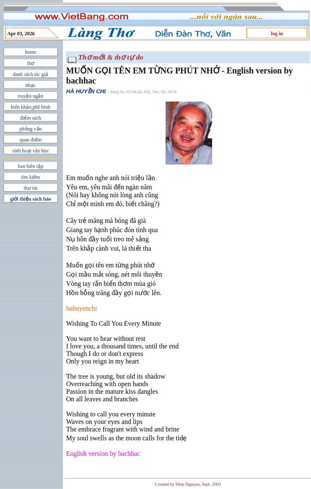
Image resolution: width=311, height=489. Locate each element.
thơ (30, 63)
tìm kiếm (30, 177)
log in (277, 34)
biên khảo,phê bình (30, 107)
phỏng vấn (31, 129)
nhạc (31, 85)
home (30, 52)
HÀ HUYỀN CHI (86, 91)
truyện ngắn (30, 96)
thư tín (30, 188)
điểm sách (30, 118)
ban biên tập (30, 166)
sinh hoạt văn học (31, 151)
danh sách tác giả (30, 74)
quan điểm (30, 140)
